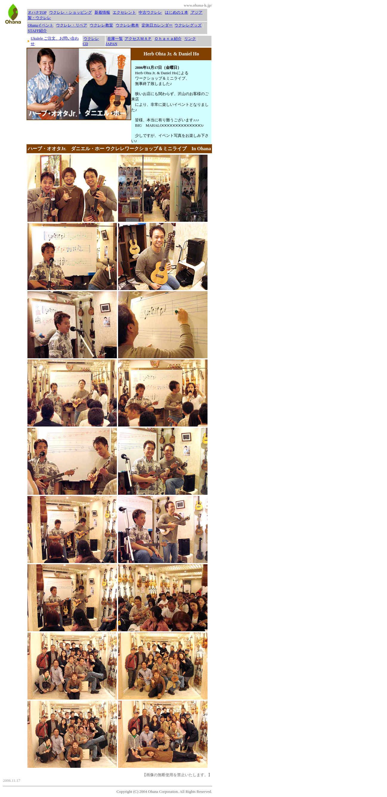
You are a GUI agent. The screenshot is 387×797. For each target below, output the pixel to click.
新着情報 (102, 12)
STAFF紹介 (37, 30)
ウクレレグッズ (188, 25)
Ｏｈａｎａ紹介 (168, 38)
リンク (190, 38)
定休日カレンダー (157, 25)
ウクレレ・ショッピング (70, 12)
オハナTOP (37, 12)
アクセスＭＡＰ (138, 38)
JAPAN (111, 43)
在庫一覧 (115, 38)
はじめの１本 (176, 12)
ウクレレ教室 (101, 25)
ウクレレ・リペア (71, 25)
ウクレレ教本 (127, 25)
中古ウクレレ (150, 12)
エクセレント (124, 12)
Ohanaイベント (40, 25)
